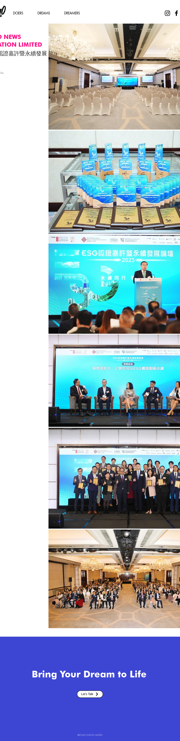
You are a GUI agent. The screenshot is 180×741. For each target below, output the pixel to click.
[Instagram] (167, 13)
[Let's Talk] (90, 694)
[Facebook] (176, 13)
